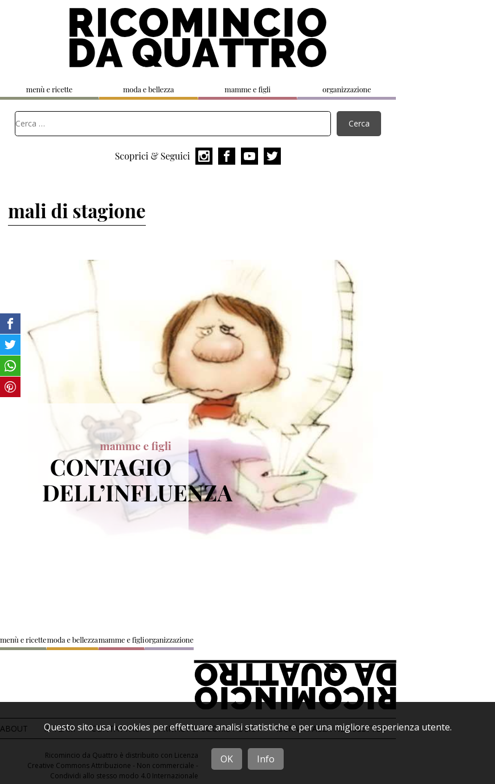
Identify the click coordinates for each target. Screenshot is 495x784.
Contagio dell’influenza (137, 479)
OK (226, 759)
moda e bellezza (148, 89)
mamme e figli (247, 89)
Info (266, 759)
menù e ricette (49, 89)
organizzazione (346, 89)
